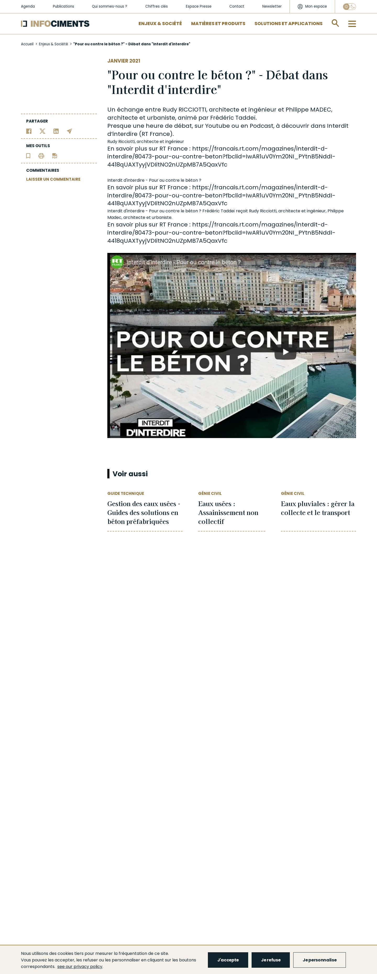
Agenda (28, 6)
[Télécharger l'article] (54, 155)
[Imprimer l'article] (41, 155)
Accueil (27, 44)
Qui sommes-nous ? (109, 6)
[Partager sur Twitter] (43, 131)
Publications (63, 6)
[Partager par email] (69, 131)
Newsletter (272, 6)
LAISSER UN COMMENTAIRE (53, 179)
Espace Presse (199, 6)
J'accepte (228, 960)
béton (191, 180)
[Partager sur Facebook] (29, 131)
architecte (224, 110)
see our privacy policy (79, 967)
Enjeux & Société (160, 23)
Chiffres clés (156, 6)
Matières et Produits (218, 23)
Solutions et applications (288, 23)
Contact (236, 6)
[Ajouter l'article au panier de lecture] (28, 155)
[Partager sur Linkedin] (56, 131)
